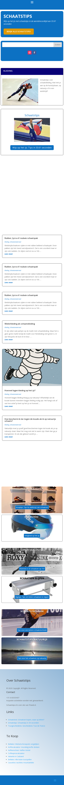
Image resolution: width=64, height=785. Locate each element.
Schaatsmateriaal (15, 242)
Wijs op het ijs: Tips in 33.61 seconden (32, 147)
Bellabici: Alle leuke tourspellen (20, 759)
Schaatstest (12, 720)
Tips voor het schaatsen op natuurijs (32, 658)
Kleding (7, 242)
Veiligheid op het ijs (32, 535)
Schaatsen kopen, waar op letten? (31, 720)
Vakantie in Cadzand (16, 756)
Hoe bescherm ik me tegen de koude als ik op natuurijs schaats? (30, 420)
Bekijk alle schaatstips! (19, 31)
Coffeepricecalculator (16, 753)
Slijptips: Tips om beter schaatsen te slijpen (32, 597)
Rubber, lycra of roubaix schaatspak (21, 238)
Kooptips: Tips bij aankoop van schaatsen (32, 507)
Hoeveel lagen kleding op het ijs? (20, 390)
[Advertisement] (32, 176)
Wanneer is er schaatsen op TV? (32, 569)
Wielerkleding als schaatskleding (20, 323)
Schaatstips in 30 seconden (28, 723)
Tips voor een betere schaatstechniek (32, 630)
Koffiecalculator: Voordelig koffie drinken (23, 747)
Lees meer (9, 254)
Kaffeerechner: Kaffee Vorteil (19, 750)
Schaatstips (12, 723)
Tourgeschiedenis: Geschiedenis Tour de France (26, 726)
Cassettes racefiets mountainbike (21, 762)
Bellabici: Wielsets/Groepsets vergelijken (23, 744)
